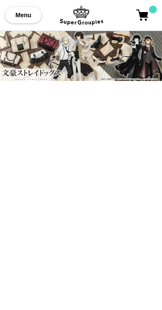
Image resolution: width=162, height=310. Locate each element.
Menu (24, 15)
